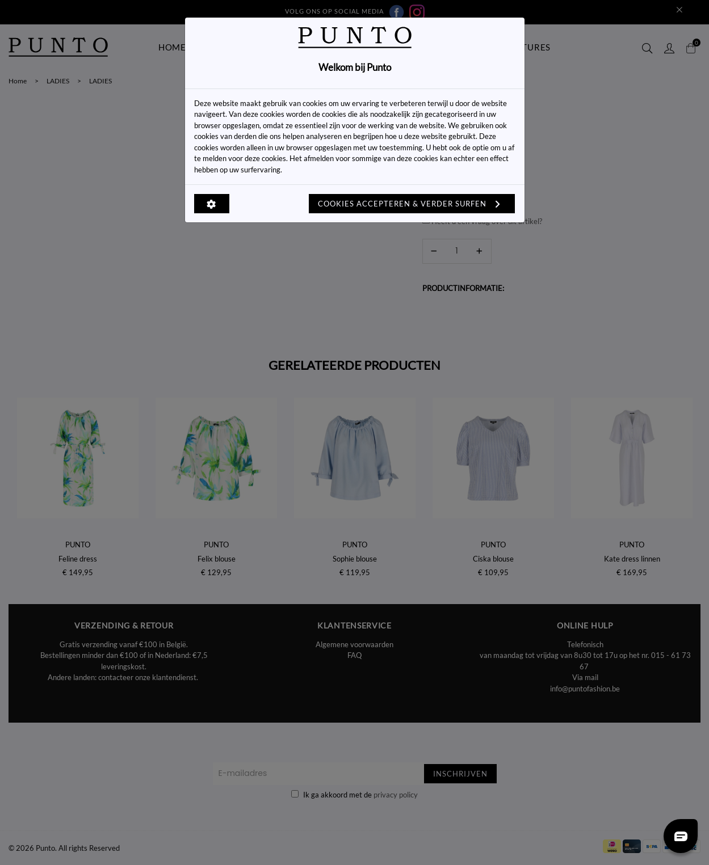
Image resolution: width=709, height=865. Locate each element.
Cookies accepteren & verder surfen (412, 203)
